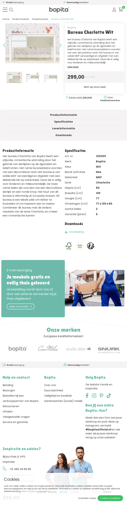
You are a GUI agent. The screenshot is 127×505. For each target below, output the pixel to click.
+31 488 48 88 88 (20, 469)
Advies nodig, (80, 97)
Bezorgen (9, 390)
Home (6, 19)
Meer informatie (21, 306)
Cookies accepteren (110, 498)
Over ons (50, 385)
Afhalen (8, 411)
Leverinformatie (63, 128)
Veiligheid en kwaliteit (58, 396)
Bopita (71, 27)
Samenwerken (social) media (63, 401)
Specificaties (63, 122)
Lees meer (73, 66)
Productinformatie (63, 115)
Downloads (64, 135)
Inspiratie (9, 462)
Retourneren (11, 406)
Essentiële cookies (87, 498)
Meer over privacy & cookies (35, 491)
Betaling (8, 385)
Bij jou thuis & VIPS (14, 456)
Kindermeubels (20, 19)
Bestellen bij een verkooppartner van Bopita (20, 398)
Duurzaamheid (53, 390)
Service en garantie (15, 422)
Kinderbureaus (40, 19)
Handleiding (74, 232)
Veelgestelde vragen (16, 417)
